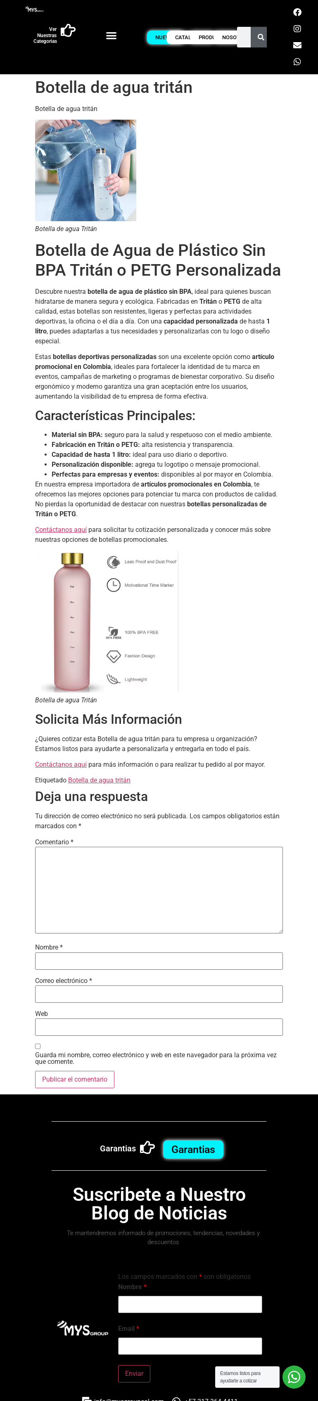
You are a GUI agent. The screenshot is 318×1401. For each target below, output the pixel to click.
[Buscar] (261, 37)
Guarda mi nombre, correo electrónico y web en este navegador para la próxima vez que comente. (156, 1058)
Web (41, 1014)
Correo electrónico (63, 981)
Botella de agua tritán (99, 780)
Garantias (118, 1148)
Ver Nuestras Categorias (45, 35)
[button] (111, 35)
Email (128, 1328)
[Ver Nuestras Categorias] (68, 30)
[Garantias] (147, 1147)
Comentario (54, 842)
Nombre (49, 947)
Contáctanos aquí (61, 530)
